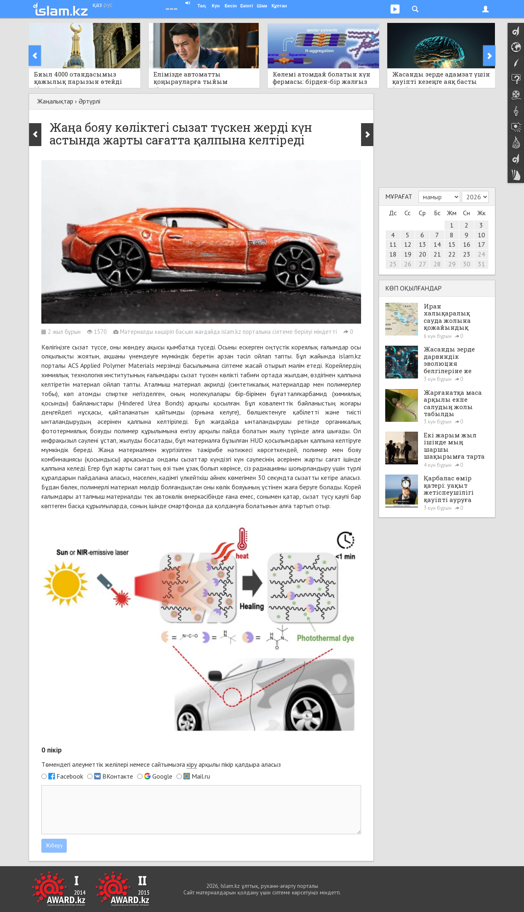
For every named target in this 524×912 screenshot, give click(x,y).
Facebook (69, 776)
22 (452, 254)
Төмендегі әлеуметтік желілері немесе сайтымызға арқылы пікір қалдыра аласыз (161, 764)
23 (466, 254)
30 (466, 264)
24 (481, 254)
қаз (97, 4)
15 (452, 244)
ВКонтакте (117, 776)
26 (407, 264)
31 (481, 264)
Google (162, 776)
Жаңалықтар (55, 101)
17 (481, 244)
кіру (192, 764)
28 (437, 264)
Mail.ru (201, 776)
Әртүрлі (89, 101)
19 (407, 254)
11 (393, 244)
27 (422, 264)
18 (393, 254)
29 (452, 264)
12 (407, 244)
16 (466, 244)
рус (108, 4)
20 (422, 254)
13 (422, 244)
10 (481, 235)
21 (437, 254)
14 (437, 244)
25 (393, 264)
